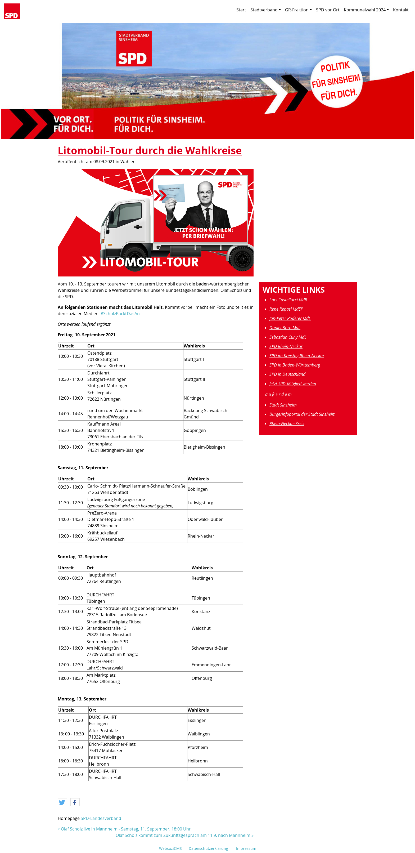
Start (241, 10)
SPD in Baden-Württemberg (294, 365)
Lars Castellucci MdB (288, 300)
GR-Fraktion (298, 10)
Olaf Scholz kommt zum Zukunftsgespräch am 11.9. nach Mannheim (183, 835)
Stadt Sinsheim (283, 405)
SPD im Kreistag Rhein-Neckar (296, 356)
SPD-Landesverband (101, 818)
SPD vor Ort (328, 10)
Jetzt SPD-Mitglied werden (292, 384)
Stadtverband (265, 10)
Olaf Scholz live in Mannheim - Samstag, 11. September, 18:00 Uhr (126, 829)
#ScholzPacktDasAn (120, 313)
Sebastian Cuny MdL (287, 337)
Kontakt (401, 10)
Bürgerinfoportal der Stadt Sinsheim (302, 414)
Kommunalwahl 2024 (366, 10)
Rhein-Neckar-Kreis (286, 423)
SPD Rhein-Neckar (286, 346)
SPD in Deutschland (287, 374)
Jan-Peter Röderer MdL (290, 318)
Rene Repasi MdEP (286, 309)
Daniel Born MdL (284, 328)
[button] (62, 802)
